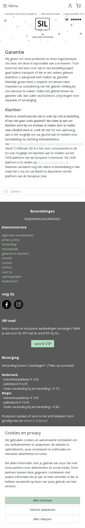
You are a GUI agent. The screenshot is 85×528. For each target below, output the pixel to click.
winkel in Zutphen (35, 421)
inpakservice (10, 281)
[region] (42, 465)
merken (7, 267)
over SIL (7, 272)
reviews (7, 258)
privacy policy (11, 240)
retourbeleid (10, 249)
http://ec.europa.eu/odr (53, 162)
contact (7, 263)
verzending (9, 244)
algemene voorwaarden (18, 235)
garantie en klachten (15, 253)
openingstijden (11, 277)
